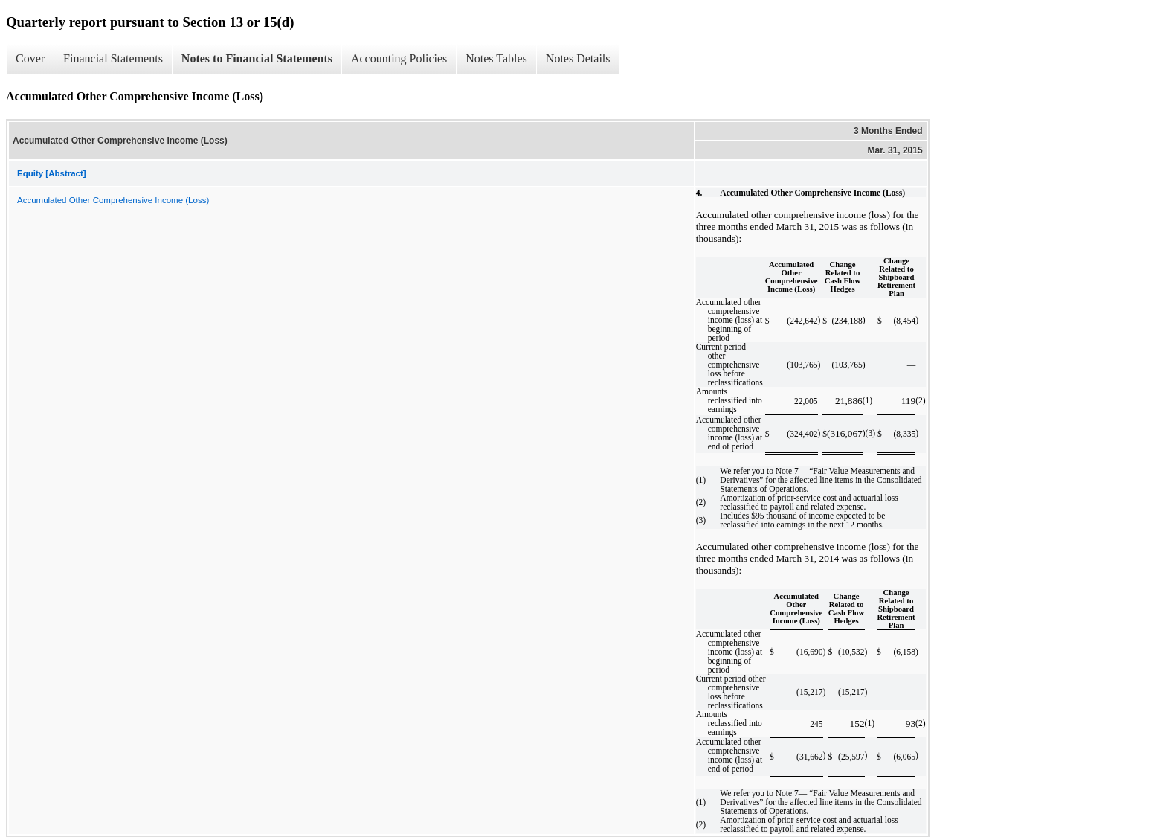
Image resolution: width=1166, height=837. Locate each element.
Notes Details (578, 58)
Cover (30, 58)
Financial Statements (113, 58)
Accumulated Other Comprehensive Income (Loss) (113, 200)
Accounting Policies (399, 58)
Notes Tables (496, 58)
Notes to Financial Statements (256, 58)
